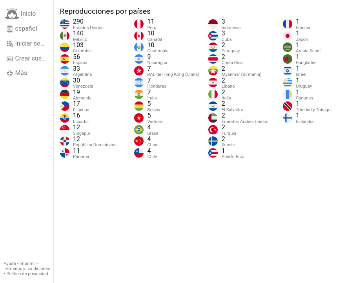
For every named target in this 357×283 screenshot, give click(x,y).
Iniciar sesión (29, 44)
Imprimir (28, 263)
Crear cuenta (28, 58)
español (21, 29)
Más (16, 73)
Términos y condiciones (27, 268)
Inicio (20, 14)
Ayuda (10, 263)
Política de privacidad (27, 273)
